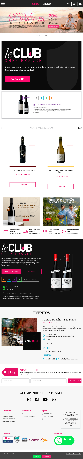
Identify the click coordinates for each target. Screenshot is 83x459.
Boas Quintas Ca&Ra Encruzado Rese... (60, 171)
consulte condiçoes (15, 233)
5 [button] (44, 35)
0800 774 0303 (48, 414)
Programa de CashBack (9, 421)
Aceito (37, 456)
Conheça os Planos (11, 271)
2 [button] (39, 35)
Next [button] (74, 23)
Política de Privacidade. (73, 454)
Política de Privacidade (9, 418)
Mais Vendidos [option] (41, 127)
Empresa (24, 414)
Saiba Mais (32, 271)
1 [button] (37, 35)
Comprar (23, 185)
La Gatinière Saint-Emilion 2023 (22, 170)
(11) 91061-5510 (47, 416)
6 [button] (46, 35)
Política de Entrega (8, 416)
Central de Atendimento (9, 414)
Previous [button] (9, 23)
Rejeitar (46, 456)
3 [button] (40, 35)
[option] (41, 20)
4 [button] (42, 35)
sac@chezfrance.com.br (49, 419)
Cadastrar (75, 381)
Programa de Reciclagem (28, 416)
